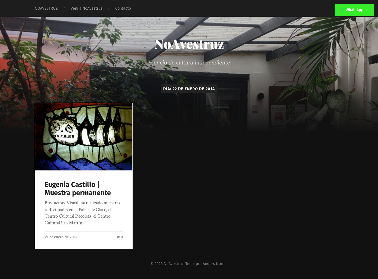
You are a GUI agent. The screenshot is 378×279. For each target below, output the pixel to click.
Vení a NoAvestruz (86, 8)
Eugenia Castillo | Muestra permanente (78, 188)
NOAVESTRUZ (46, 8)
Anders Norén (215, 263)
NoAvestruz (189, 43)
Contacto (123, 8)
